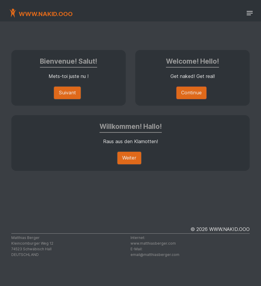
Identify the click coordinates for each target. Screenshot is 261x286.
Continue (191, 93)
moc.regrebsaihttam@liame (154, 254)
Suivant (67, 93)
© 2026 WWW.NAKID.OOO (220, 229)
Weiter (129, 158)
